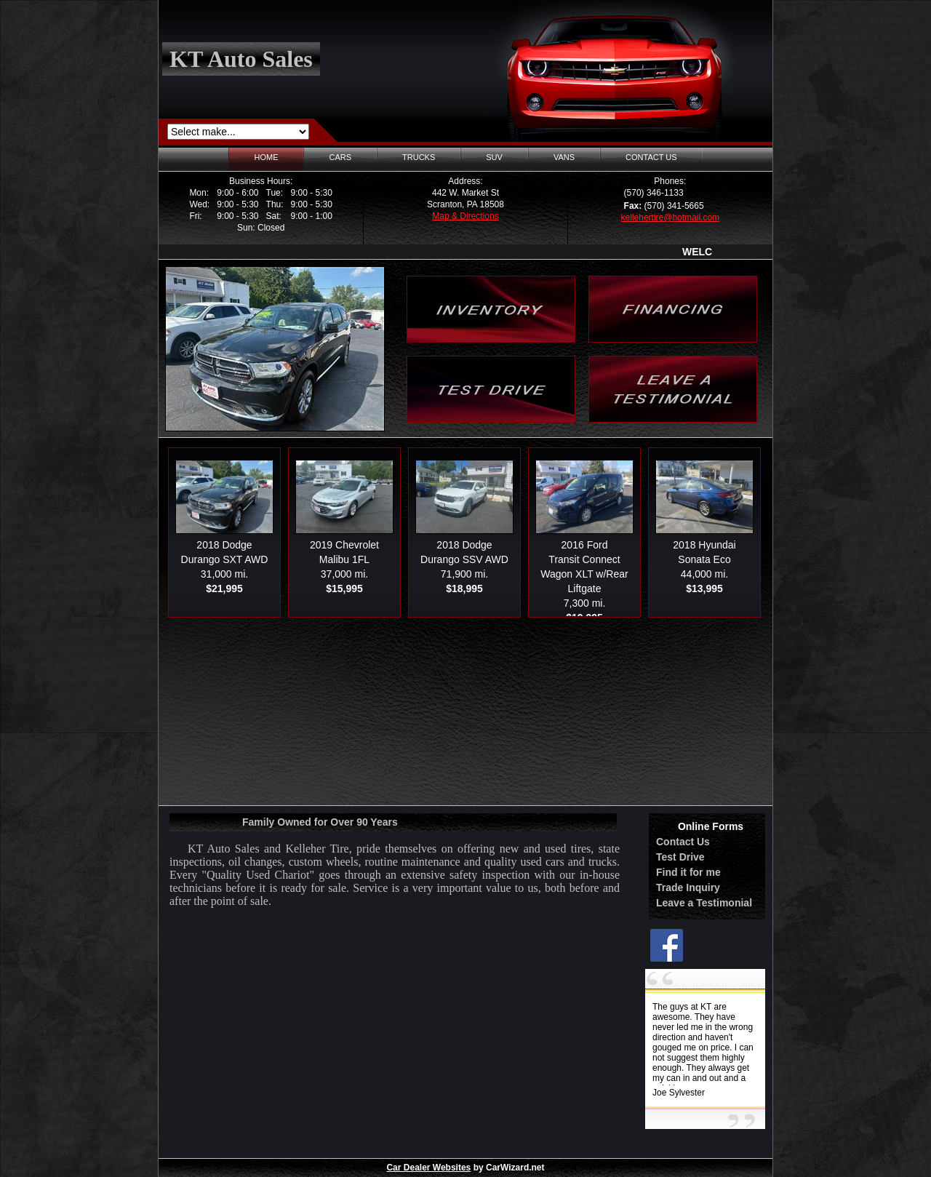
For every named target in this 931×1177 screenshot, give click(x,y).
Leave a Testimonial (704, 903)
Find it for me (688, 872)
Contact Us (683, 841)
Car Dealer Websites (428, 1167)
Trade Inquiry (688, 887)
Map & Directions (465, 216)
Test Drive (680, 857)
